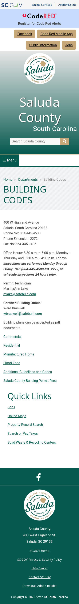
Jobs (69, 45)
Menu (10, 160)
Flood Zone (11, 363)
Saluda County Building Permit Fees (30, 381)
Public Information (43, 45)
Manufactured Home (18, 354)
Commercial (12, 337)
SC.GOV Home (39, 551)
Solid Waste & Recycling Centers (32, 442)
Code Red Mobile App (56, 34)
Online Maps (17, 416)
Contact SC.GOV (40, 577)
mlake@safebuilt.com (19, 294)
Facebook (24, 34)
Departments (28, 180)
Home (7, 180)
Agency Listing (67, 5)
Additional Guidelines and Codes (27, 372)
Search (64, 141)
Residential (11, 345)
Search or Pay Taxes (23, 434)
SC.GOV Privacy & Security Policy (39, 560)
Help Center (40, 568)
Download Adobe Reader (39, 586)
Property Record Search (25, 425)
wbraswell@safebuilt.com (22, 314)
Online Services (42, 5)
